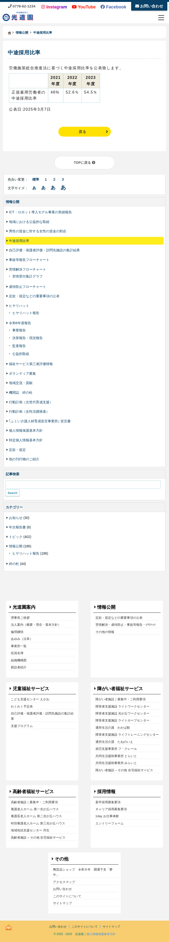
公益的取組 (20, 354)
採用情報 (106, 791)
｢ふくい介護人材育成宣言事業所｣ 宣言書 (40, 421)
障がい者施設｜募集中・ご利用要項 (120, 699)
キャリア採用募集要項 (111, 809)
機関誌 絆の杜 (21, 392)
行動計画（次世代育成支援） (31, 402)
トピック (15, 537)
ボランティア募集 (22, 373)
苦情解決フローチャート (27, 269)
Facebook (113, 7)
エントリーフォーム (109, 823)
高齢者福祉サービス (33, 791)
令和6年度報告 (20, 323)
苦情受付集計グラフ (27, 276)
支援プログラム (22, 726)
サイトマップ (62, 903)
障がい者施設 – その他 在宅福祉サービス (124, 770)
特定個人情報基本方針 (26, 440)
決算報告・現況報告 (27, 338)
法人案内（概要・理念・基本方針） (36, 624)
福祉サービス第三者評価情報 (31, 364)
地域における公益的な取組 (29, 222)
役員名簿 (17, 653)
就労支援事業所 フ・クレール (116, 749)
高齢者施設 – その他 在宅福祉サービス (38, 837)
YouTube (84, 7)
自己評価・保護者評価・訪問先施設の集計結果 (44, 250)
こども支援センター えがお (30, 699)
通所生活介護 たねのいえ (114, 742)
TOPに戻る (84, 162)
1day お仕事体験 (107, 816)
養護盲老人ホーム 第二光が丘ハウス (36, 816)
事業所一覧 (19, 646)
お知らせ (15, 518)
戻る (83, 132)
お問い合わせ (149, 6)
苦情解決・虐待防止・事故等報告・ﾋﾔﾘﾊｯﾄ (125, 624)
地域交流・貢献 (21, 383)
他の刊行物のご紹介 (24, 459)
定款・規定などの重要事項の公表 (34, 296)
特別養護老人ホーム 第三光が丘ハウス (38, 823)
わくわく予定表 (22, 706)
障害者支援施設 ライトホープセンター (122, 720)
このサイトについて (67, 896)
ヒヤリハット (19, 306)
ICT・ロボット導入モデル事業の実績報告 (40, 212)
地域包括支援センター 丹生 (30, 830)
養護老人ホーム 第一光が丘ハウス (35, 809)
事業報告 (19, 330)
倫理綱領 (17, 632)
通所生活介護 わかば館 (112, 727)
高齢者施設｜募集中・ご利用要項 (34, 802)
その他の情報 (104, 632)
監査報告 (19, 346)
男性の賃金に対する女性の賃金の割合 (37, 231)
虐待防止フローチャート (27, 287)
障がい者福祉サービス (120, 688)
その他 (61, 858)
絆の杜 (14, 564)
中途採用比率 (24, 53)
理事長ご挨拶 (20, 618)
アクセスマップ (64, 882)
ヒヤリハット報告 (25, 313)
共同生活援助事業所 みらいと (116, 763)
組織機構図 (19, 660)
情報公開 (15, 546)
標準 (35, 179)
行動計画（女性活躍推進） (29, 411)
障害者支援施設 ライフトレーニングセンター (127, 734)
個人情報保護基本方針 (26, 430)
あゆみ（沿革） (22, 639)
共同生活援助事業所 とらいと (116, 756)
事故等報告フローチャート (29, 260)
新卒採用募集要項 (108, 802)
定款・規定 (17, 450)
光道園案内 (24, 607)
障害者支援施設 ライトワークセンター (122, 706)
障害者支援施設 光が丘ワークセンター (122, 713)
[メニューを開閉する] (161, 18)
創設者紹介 (19, 667)
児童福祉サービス (31, 688)
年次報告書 (17, 527)
